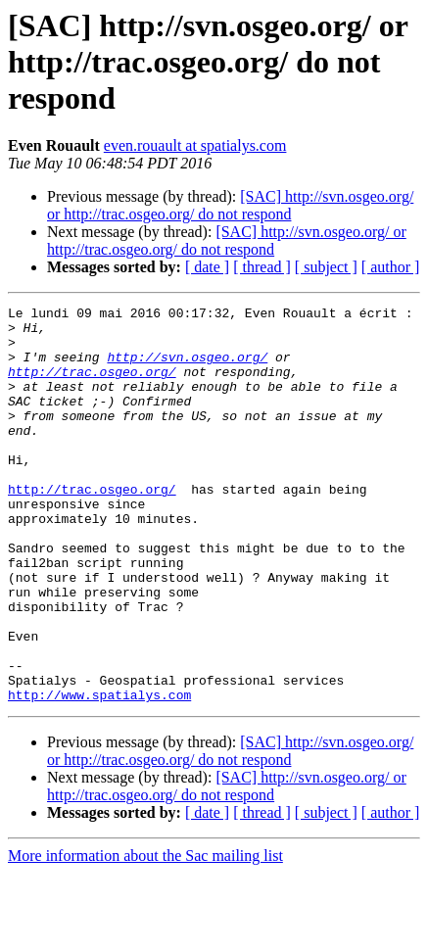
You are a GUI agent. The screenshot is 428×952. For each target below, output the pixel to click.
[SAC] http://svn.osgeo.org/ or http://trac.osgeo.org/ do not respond (230, 205)
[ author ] (390, 267)
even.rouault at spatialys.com (195, 145)
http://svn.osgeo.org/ (187, 368)
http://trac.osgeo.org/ (92, 386)
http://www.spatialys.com (99, 774)
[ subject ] (326, 267)
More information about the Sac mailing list (145, 935)
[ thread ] (262, 267)
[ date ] (207, 267)
